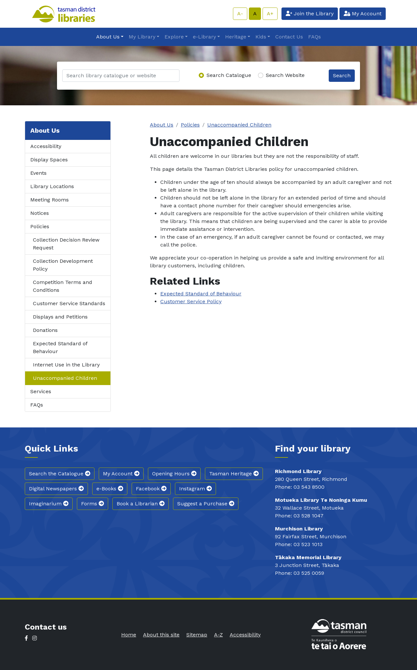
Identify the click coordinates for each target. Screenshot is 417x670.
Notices (39, 213)
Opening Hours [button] (174, 473)
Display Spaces (49, 159)
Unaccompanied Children (65, 378)
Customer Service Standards (69, 303)
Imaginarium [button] (48, 503)
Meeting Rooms (49, 200)
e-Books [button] (109, 488)
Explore (174, 37)
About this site (161, 635)
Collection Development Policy (63, 265)
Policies (39, 226)
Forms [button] (92, 503)
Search (342, 75)
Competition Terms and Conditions (62, 286)
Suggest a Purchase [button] (205, 503)
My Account (362, 13)
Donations (45, 330)
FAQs (314, 37)
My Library (142, 37)
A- (240, 13)
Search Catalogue (229, 75)
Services (40, 391)
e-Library (204, 37)
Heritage (235, 37)
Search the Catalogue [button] (59, 473)
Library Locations (52, 186)
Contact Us (289, 37)
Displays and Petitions (60, 317)
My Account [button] (121, 473)
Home (128, 635)
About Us (108, 37)
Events (38, 173)
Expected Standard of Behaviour (60, 347)
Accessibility (45, 146)
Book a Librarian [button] (141, 503)
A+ (270, 13)
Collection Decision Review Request (66, 244)
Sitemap (196, 635)
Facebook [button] (151, 488)
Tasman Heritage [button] (234, 473)
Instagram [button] (195, 488)
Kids (260, 37)
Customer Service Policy (191, 301)
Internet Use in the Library (66, 365)
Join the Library (310, 13)
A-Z (218, 635)
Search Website (285, 75)
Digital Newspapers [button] (56, 488)
